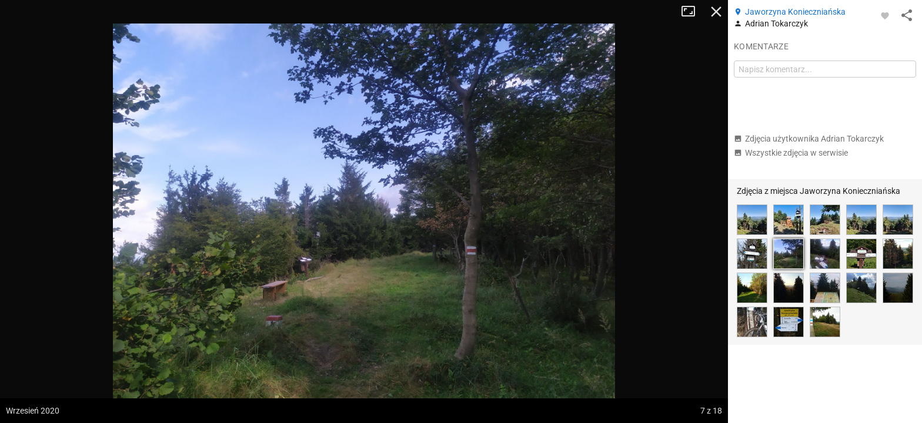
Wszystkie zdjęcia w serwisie (791, 152)
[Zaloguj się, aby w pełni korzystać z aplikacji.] (885, 15)
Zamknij (716, 12)
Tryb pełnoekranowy (692, 12)
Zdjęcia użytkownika (809, 138)
